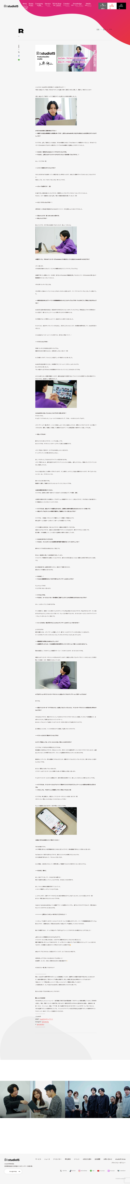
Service (48, 4)
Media (88, 4)
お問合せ (121, 7)
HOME (98, 29)
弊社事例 (68, 1159)
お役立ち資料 (87, 1159)
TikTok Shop (56, 4)
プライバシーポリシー (118, 1163)
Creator (66, 4)
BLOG (104, 29)
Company (39, 4)
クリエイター (57, 1159)
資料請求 (111, 7)
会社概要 (97, 1159)
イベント (77, 1159)
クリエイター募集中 (103, 7)
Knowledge (77, 4)
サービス (38, 1159)
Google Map (13, 1171)
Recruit (25, 7)
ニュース (47, 1159)
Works (31, 4)
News (25, 4)
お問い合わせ (108, 1159)
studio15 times (120, 1159)
